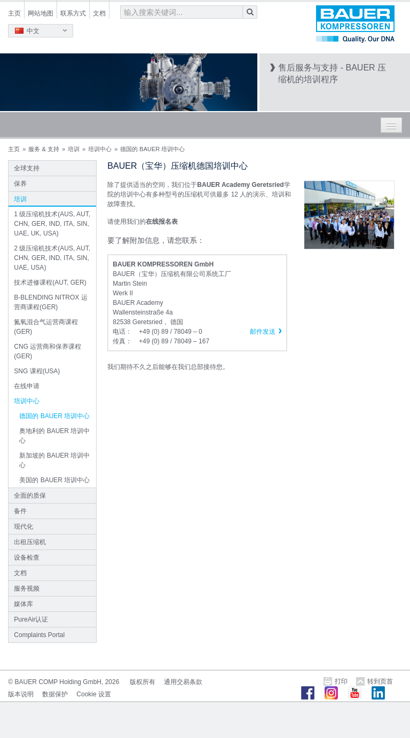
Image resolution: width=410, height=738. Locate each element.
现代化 (23, 526)
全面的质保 (30, 495)
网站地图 (40, 13)
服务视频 (27, 588)
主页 (14, 13)
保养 (20, 183)
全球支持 (27, 168)
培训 (74, 149)
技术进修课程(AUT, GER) (50, 282)
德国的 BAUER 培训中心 (54, 416)
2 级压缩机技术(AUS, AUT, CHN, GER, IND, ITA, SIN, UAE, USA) (52, 258)
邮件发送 (262, 331)
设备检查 (27, 557)
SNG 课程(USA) (37, 371)
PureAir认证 (31, 619)
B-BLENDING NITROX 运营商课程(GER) (50, 302)
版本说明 (21, 694)
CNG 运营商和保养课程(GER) (47, 351)
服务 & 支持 (43, 149)
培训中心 (100, 149)
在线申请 (27, 386)
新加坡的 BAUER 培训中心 (54, 460)
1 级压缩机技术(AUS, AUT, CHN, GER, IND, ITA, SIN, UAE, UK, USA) (52, 223)
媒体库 (23, 604)
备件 (20, 511)
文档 (99, 13)
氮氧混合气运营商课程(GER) (46, 326)
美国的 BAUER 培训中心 (54, 480)
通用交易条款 (183, 682)
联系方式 (73, 13)
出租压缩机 (30, 542)
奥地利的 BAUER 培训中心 (54, 435)
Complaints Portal (39, 635)
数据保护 (55, 694)
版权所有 (142, 682)
